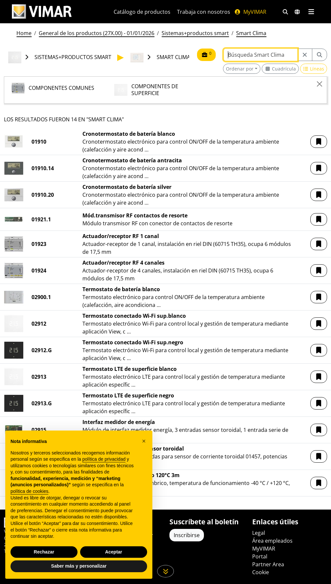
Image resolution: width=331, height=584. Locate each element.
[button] (318, 141)
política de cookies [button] (29, 491)
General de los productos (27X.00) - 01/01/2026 (96, 33)
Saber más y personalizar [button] (79, 566)
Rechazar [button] (44, 551)
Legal (258, 532)
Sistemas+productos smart (195, 33)
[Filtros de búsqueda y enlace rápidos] (285, 12)
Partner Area (268, 564)
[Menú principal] (311, 12)
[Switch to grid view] (280, 69)
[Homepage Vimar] (42, 12)
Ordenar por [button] (240, 69)
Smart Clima (251, 33)
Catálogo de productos (142, 11)
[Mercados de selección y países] (297, 12)
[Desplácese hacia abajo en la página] (165, 571)
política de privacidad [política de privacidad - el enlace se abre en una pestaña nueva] (104, 459)
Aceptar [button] (113, 551)
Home (24, 33)
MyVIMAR (250, 11)
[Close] (319, 84)
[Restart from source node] (304, 55)
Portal (259, 556)
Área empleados (272, 540)
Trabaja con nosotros (203, 11)
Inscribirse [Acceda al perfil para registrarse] (187, 535)
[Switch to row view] (313, 69)
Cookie (260, 572)
